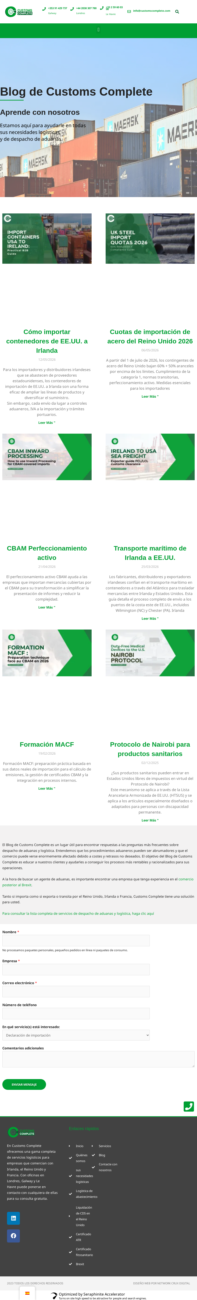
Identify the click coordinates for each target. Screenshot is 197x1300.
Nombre (10, 932)
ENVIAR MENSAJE (24, 1084)
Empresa (11, 961)
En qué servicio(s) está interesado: (31, 1026)
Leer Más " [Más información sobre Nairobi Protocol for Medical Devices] (150, 820)
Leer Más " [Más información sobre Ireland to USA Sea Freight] (150, 618)
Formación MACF (47, 744)
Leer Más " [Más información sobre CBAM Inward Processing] (46, 607)
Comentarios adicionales (23, 1047)
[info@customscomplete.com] (129, 11)
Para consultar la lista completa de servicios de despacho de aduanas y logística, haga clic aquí (78, 913)
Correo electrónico (19, 982)
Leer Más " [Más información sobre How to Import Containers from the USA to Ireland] (46, 422)
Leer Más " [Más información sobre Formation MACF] (46, 788)
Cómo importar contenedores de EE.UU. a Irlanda (47, 341)
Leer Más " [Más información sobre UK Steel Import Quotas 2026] (150, 396)
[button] (98, 29)
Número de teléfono (19, 1004)
